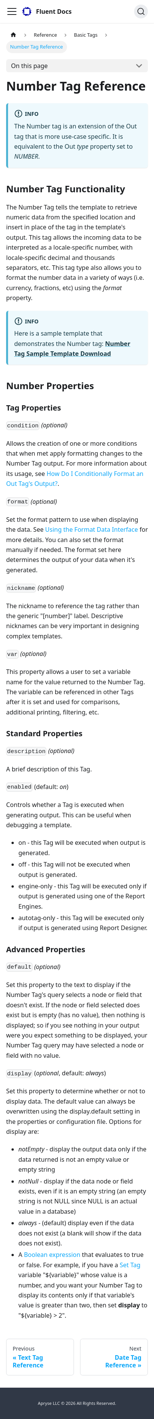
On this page (29, 66)
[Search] (141, 11)
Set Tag (130, 1265)
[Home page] (13, 35)
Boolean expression (52, 1254)
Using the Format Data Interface (91, 529)
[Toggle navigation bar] (12, 11)
